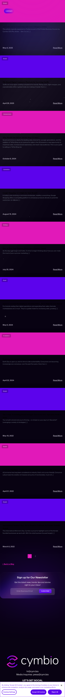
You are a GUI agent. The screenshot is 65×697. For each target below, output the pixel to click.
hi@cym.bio (33, 671)
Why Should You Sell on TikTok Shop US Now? (21, 137)
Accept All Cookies (38, 692)
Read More (57, 48)
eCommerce (6, 336)
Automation (6, 169)
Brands (5, 58)
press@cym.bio (41, 674)
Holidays (5, 225)
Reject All (55, 692)
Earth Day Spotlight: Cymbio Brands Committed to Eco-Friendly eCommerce (32, 470)
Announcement (7, 114)
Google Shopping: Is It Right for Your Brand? (20, 193)
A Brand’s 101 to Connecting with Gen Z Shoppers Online (25, 27)
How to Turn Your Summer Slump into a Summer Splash (24, 248)
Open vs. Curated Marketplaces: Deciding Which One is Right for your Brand (32, 304)
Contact (9, 11)
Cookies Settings (9, 692)
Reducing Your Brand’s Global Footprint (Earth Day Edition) (26, 359)
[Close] (61, 685)
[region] (32, 689)
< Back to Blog (8, 564)
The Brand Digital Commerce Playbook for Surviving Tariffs (26, 82)
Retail (4, 280)
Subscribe (45, 591)
